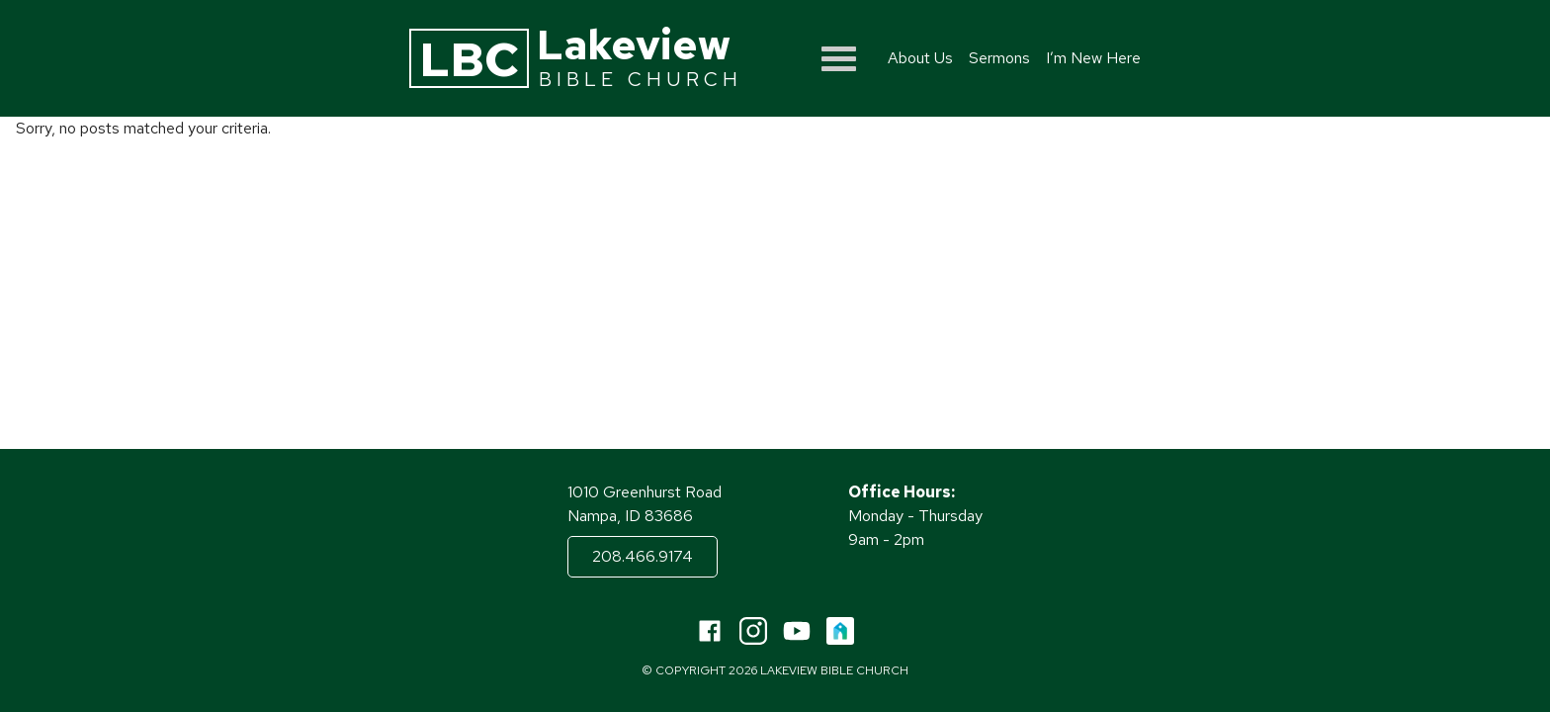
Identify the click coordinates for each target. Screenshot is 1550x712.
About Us (920, 57)
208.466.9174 (642, 556)
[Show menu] (838, 58)
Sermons (999, 57)
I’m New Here (1093, 57)
